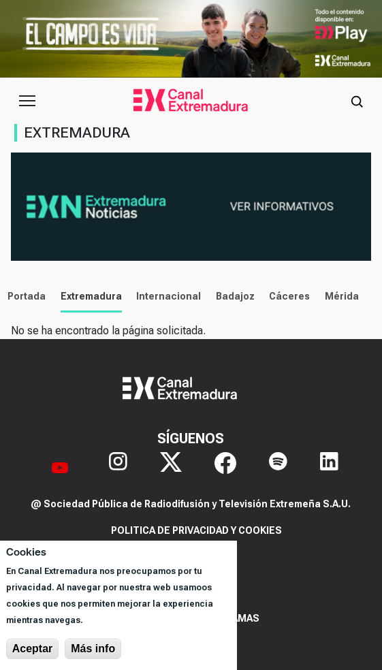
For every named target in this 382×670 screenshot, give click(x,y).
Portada (23, 296)
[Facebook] (225, 467)
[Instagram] (118, 467)
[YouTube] (60, 467)
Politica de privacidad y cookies (196, 530)
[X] (171, 467)
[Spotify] (278, 467)
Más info (93, 648)
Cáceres (286, 296)
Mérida (338, 296)
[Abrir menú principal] (27, 101)
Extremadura (87, 296)
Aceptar (32, 648)
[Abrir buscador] (357, 100)
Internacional (165, 296)
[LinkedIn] (329, 467)
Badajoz (231, 296)
